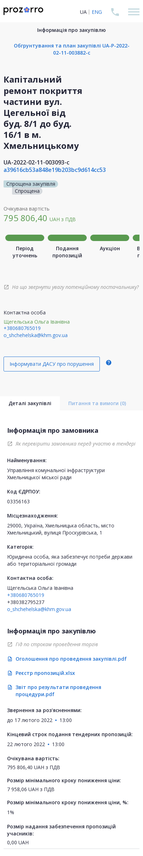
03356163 (18, 501)
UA (83, 12)
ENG (97, 12)
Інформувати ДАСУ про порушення (52, 363)
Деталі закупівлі (29, 403)
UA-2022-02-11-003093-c (36, 162)
